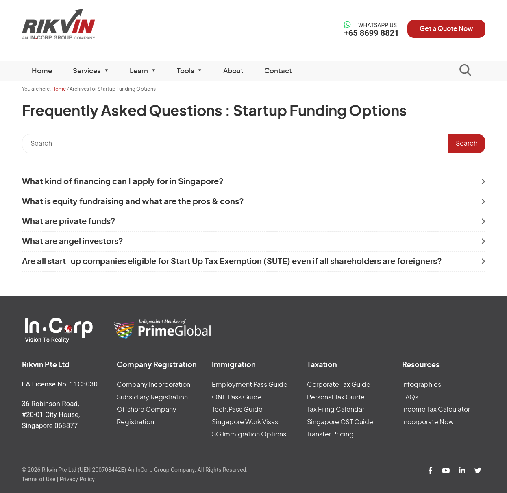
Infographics (421, 385)
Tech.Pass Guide (237, 409)
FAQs (410, 397)
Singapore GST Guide (340, 422)
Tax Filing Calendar (335, 409)
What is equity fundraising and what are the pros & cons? (133, 202)
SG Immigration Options (249, 434)
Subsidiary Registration (152, 397)
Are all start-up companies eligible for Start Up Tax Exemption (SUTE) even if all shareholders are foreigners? (232, 261)
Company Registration (157, 365)
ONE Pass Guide (237, 397)
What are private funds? (68, 222)
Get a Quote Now (446, 29)
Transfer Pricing (330, 434)
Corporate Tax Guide (338, 385)
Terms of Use (39, 479)
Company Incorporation (153, 385)
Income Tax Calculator (436, 409)
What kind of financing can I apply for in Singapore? (123, 182)
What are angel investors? (72, 242)
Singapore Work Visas (245, 422)
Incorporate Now (428, 422)
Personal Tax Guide (336, 397)
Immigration (234, 365)
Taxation (322, 365)
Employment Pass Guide (249, 385)
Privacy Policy (77, 479)
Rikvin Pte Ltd (75, 24)
